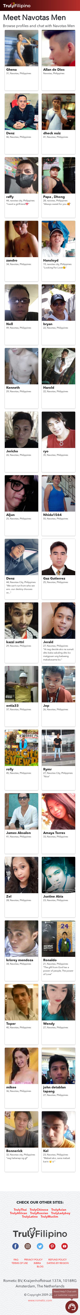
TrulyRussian (39, 1213)
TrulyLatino (30, 1216)
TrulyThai (20, 1210)
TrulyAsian (58, 1210)
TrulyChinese (39, 1210)
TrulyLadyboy (60, 1213)
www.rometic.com (40, 1300)
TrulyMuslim (49, 1216)
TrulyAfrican (18, 1213)
